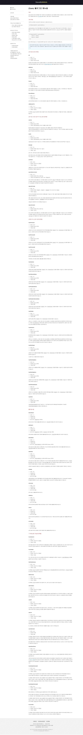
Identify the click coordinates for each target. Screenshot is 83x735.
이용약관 (12, 56)
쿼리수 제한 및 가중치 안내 (17, 25)
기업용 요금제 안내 (14, 50)
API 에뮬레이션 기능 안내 (15, 52)
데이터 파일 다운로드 (16, 32)
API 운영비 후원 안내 (16, 26)
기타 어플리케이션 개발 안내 (15, 53)
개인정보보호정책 (13, 58)
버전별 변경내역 (15, 45)
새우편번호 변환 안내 (14, 55)
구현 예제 (39, 16)
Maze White (45, 729)
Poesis (12, 7)
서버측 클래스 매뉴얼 (16, 38)
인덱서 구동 (14, 33)
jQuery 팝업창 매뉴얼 (14, 18)
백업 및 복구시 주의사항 (16, 40)
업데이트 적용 (14, 35)
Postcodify (13, 9)
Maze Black (40, 729)
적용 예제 (12, 16)
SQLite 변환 (14, 36)
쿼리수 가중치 (32, 660)
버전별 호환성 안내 (48, 64)
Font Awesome (40, 731)
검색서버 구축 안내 (14, 30)
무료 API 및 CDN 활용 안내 (15, 23)
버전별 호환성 (14, 47)
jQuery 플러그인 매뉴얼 (14, 19)
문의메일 (48, 721)
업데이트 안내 (13, 43)
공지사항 (12, 12)
